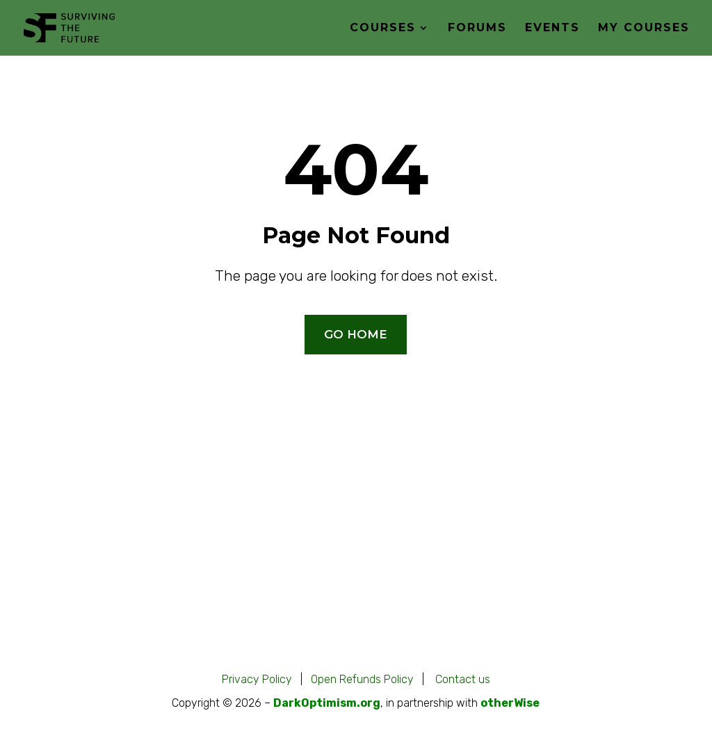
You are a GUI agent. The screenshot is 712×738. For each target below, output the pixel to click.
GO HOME (355, 334)
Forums (477, 28)
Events (552, 28)
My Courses (644, 28)
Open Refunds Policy (362, 679)
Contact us (462, 679)
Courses (383, 28)
